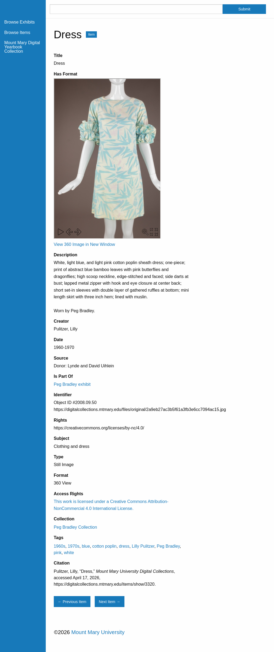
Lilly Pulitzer (143, 546)
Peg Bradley (168, 546)
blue (86, 546)
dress (124, 546)
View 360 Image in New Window (84, 244)
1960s (60, 546)
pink (58, 552)
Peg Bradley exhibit (72, 384)
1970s (73, 546)
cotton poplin (104, 546)
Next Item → (109, 602)
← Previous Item (72, 602)
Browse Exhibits (19, 22)
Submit (244, 9)
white (69, 552)
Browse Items (17, 32)
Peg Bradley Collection (75, 527)
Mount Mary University (97, 632)
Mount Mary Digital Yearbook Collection (22, 47)
